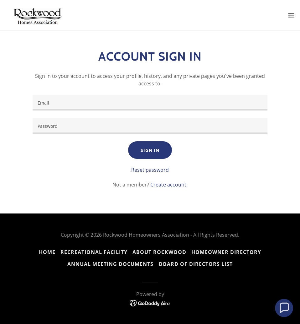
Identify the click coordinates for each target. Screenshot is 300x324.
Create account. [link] (169, 184)
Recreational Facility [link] (93, 252)
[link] (39, 15)
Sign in (150, 150)
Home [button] (47, 252)
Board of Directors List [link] (196, 264)
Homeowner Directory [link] (226, 252)
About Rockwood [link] (159, 252)
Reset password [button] (150, 169)
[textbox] (150, 103)
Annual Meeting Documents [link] (110, 264)
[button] (291, 15)
